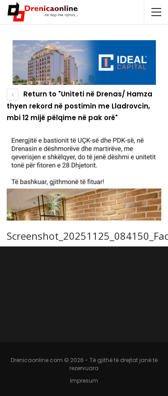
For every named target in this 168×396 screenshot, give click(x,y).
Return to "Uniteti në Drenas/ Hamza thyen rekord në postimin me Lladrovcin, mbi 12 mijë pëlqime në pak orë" (79, 105)
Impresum (84, 380)
